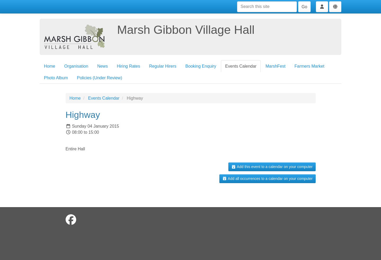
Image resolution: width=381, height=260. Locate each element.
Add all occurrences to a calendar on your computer (267, 179)
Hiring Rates (128, 66)
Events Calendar (240, 66)
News (102, 66)
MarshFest (275, 66)
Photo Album (56, 78)
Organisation (76, 66)
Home (49, 66)
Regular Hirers (162, 66)
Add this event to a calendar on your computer (271, 167)
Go (304, 6)
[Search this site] (267, 6)
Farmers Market (309, 66)
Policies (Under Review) (99, 78)
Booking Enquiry (200, 66)
